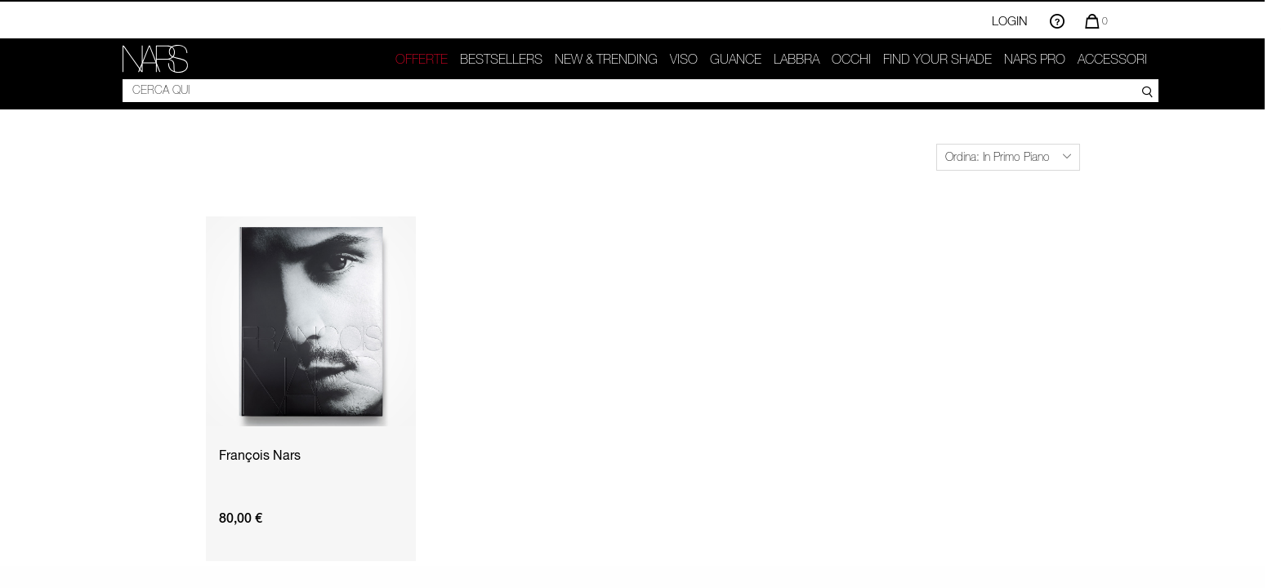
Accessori (1112, 58)
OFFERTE (421, 58)
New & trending (606, 58)
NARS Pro (1034, 58)
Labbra (796, 58)
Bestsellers (501, 58)
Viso (684, 58)
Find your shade (937, 58)
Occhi (851, 58)
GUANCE (735, 58)
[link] (155, 59)
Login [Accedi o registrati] (1010, 20)
